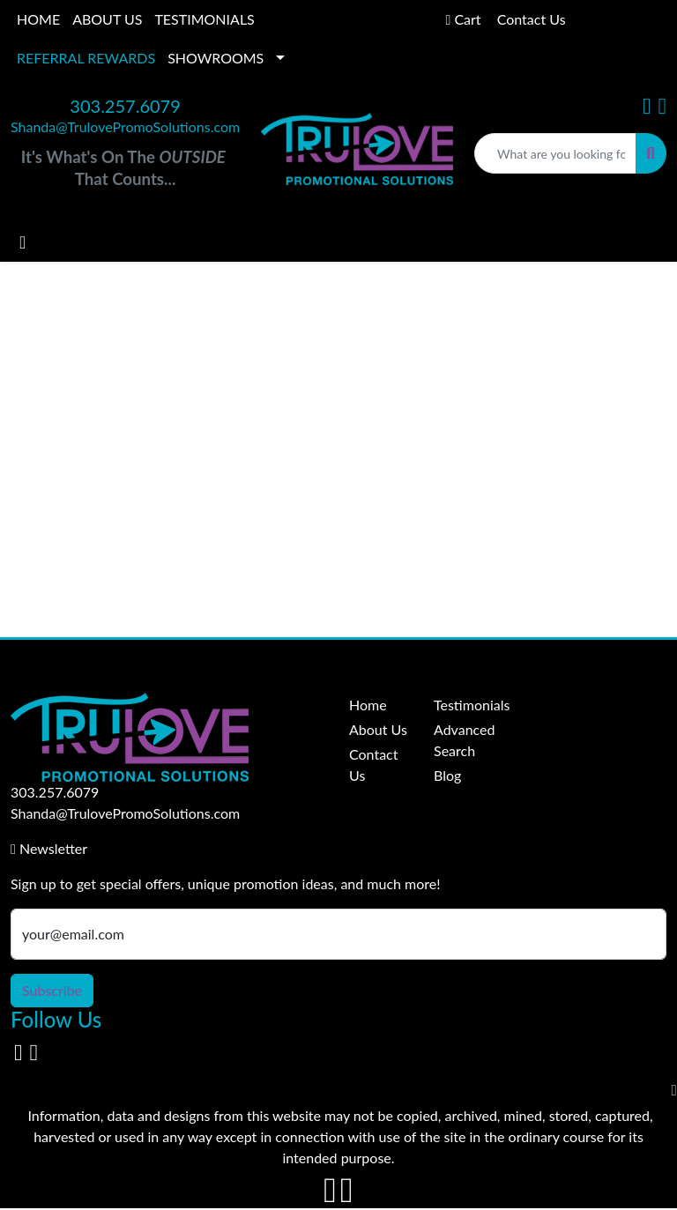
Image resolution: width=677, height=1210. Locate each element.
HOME (38, 19)
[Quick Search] (555, 153)
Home (368, 704)
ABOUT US (107, 19)
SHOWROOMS (215, 57)
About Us (378, 729)
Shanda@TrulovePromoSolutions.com (125, 126)
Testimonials (465, 704)
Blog (447, 775)
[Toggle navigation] (22, 242)
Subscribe (52, 990)
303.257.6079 (125, 105)
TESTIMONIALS (204, 19)
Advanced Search (464, 740)
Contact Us (373, 764)
